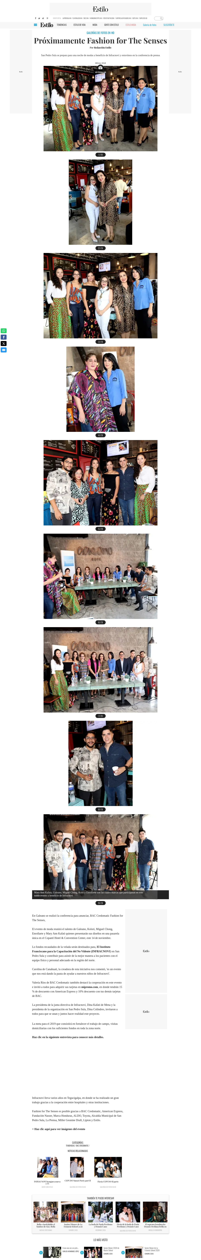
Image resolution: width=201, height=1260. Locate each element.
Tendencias (70, 1145)
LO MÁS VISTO (101, 1240)
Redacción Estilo (102, 47)
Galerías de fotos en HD (78, 1187)
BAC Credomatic (82, 1145)
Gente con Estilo (47, 1187)
